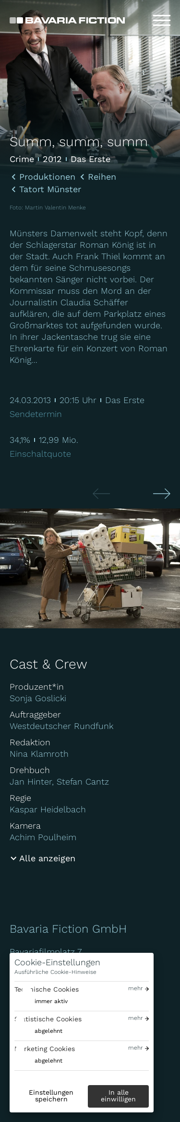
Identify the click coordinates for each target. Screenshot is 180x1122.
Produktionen (47, 177)
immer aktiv (51, 1001)
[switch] (41, 1001)
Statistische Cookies (48, 1019)
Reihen (102, 177)
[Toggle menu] (161, 20)
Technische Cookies (46, 989)
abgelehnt (48, 1031)
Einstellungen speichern (51, 1095)
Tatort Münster (50, 189)
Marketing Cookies (44, 1049)
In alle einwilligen (118, 1095)
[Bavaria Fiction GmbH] (67, 20)
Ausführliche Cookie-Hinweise (55, 972)
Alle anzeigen (47, 858)
